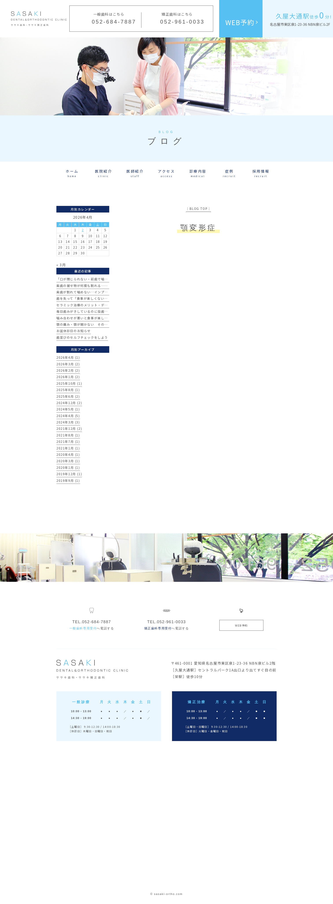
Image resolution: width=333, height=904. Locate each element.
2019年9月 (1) (68, 480)
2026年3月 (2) (68, 364)
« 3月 (61, 264)
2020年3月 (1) (68, 461)
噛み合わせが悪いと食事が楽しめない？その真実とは (97, 318)
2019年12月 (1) (69, 474)
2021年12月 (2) (69, 428)
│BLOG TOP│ (198, 208)
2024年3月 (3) (68, 422)
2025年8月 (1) (68, 390)
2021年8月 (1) (68, 435)
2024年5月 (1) (68, 409)
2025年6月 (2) (68, 396)
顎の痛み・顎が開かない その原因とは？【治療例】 (97, 324)
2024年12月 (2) (69, 403)
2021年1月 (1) (68, 448)
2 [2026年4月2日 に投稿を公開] (83, 230)
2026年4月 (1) (68, 357)
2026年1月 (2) (68, 377)
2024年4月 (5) (68, 416)
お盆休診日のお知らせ (73, 331)
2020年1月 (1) (68, 467)
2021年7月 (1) (68, 441)
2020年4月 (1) (68, 454)
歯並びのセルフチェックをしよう (82, 337)
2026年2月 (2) (68, 370)
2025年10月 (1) (69, 383)
